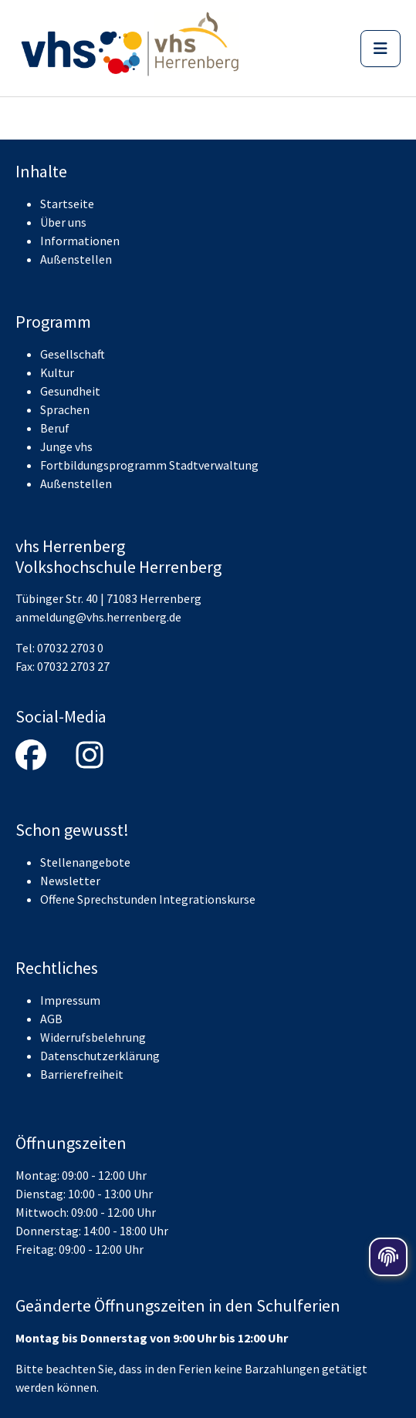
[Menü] (380, 48)
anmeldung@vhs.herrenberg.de (98, 617)
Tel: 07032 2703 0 (59, 647)
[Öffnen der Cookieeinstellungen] (388, 1257)
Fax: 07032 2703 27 (62, 666)
